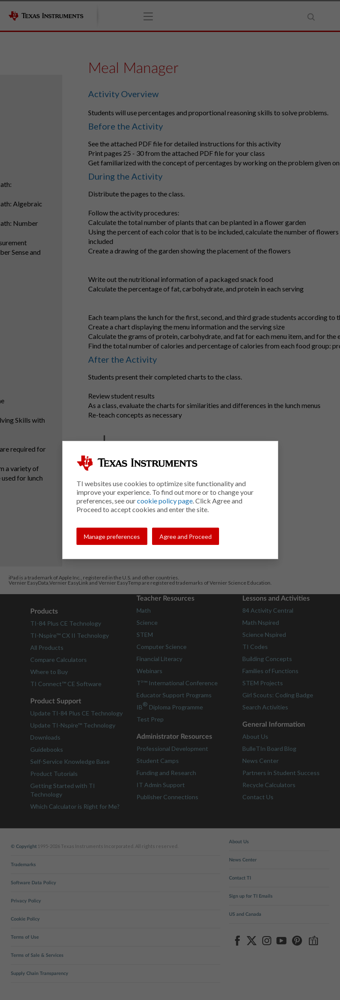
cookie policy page (165, 501)
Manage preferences (112, 536)
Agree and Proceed (185, 536)
